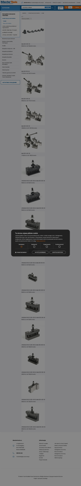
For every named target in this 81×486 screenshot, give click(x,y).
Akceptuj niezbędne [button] (39, 252)
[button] (21, 252)
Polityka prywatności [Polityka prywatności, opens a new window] (41, 241)
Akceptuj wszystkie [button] (57, 252)
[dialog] (40, 243)
